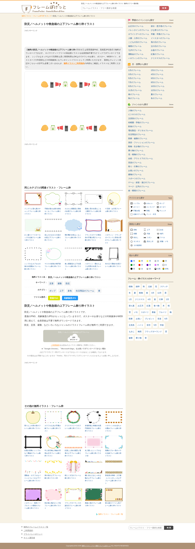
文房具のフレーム (135, 118)
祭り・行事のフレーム (137, 166)
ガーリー (136, 207)
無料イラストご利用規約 (74, 63)
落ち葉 (131, 306)
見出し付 (150, 241)
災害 (51, 283)
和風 (148, 211)
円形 (148, 234)
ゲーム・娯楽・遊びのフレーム (141, 182)
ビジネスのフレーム (136, 114)
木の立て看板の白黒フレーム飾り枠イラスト (113, 265)
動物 (141, 293)
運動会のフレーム (135, 54)
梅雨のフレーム (135, 46)
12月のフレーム (157, 90)
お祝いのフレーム (135, 170)
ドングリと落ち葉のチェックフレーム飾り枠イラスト (32, 211)
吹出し (136, 237)
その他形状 (138, 245)
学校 (162, 325)
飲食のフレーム (135, 126)
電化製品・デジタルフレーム (140, 130)
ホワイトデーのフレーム (138, 34)
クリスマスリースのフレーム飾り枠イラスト (73, 427)
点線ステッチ (138, 214)
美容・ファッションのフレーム (141, 142)
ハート (140, 325)
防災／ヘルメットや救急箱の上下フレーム (73, 332)
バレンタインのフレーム (138, 30)
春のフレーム (134, 94)
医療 (131, 319)
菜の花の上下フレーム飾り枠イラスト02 (53, 476)
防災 (68, 283)
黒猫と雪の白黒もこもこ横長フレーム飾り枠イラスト (93, 211)
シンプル (136, 203)
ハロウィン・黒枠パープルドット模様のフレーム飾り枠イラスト (32, 505)
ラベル (162, 237)
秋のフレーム (134, 98)
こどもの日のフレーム (137, 42)
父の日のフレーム (158, 46)
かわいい (149, 203)
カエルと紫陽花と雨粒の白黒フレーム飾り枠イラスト (73, 211)
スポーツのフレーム (136, 178)
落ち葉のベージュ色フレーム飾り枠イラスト (113, 504)
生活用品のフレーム (85, 291)
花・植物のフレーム (136, 154)
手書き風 (136, 211)
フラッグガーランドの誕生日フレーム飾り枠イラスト (73, 505)
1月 (130, 299)
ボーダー (163, 207)
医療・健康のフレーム (137, 138)
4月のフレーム (157, 74)
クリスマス (139, 299)
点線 (150, 286)
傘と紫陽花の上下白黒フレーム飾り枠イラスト (73, 266)
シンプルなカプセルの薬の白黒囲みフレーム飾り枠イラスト (32, 266)
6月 (166, 319)
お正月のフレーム (135, 26)
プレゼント (149, 319)
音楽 (159, 319)
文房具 (131, 325)
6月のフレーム (157, 78)
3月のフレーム (134, 74)
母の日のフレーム (158, 42)
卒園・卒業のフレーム (160, 34)
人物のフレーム (135, 110)
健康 (131, 338)
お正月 (140, 306)
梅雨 (140, 331)
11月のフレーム (135, 90)
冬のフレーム (156, 98)
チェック (163, 211)
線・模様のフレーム (136, 190)
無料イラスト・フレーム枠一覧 (110, 514)
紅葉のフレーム (157, 54)
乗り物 (139, 338)
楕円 (161, 234)
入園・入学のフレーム (137, 38)
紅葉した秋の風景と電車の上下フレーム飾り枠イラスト (73, 453)
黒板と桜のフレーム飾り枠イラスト (93, 504)
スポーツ (145, 312)
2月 (167, 299)
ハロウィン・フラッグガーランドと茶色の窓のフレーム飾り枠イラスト (113, 239)
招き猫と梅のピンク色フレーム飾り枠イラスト (53, 505)
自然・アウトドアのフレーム (140, 158)
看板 (154, 312)
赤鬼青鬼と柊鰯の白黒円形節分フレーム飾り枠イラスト (93, 428)
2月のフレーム (157, 70)
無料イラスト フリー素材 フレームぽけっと (96, 546)
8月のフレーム (157, 82)
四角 (135, 230)
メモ (136, 312)
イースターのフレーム (160, 38)
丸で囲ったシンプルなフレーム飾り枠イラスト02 (93, 453)
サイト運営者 (29, 538)
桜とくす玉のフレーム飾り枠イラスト (73, 476)
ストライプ (150, 207)
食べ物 (156, 306)
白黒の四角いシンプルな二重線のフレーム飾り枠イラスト (32, 453)
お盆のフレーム (157, 50)
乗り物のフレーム (135, 150)
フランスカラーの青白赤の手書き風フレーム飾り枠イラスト (93, 237)
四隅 (135, 234)
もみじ (131, 331)
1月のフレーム (134, 70)
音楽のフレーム (135, 162)
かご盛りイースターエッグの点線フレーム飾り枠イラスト (32, 237)
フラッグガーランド (153, 331)
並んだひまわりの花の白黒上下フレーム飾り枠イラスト (53, 237)
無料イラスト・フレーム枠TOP (33, 16)
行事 (161, 299)
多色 (70, 291)
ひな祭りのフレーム (159, 30)
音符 (148, 325)
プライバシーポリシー (33, 534)
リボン (149, 237)
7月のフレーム (134, 82)
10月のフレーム (157, 86)
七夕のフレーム (135, 50)
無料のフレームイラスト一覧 (36, 527)
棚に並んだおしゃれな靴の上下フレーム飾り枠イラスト (93, 478)
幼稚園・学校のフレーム (138, 122)
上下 (62, 291)
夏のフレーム (156, 94)
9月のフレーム (134, 86)
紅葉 (148, 306)
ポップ (48, 16)
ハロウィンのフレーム (137, 58)
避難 (60, 283)
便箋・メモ (164, 241)
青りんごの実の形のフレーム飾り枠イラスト (32, 427)
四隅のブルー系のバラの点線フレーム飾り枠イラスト (113, 453)
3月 (152, 293)
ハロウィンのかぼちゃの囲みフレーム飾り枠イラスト (113, 428)
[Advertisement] (73, 38)
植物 (131, 286)
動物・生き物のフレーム (138, 146)
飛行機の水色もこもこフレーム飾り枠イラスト (73, 237)
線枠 (138, 286)
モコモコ (137, 241)
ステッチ (164, 286)
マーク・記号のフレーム (138, 186)
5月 (155, 325)
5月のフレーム (134, 78)
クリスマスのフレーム (160, 58)
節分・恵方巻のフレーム (161, 26)
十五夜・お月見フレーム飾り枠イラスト (113, 210)
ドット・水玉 (151, 214)
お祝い (139, 319)
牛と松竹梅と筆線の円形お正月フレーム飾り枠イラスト (53, 453)
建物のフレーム (135, 174)
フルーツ (162, 312)
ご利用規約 (55, 345)
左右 (161, 230)
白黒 (158, 269)
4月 (149, 299)
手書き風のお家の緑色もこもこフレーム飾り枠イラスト (53, 211)
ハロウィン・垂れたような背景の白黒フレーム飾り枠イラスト (93, 266)
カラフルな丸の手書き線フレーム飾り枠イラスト (53, 428)
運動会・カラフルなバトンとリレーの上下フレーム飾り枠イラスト (32, 478)
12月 (159, 293)
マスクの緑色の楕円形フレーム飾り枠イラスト (53, 266)
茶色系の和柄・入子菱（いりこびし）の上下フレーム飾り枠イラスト (113, 479)
